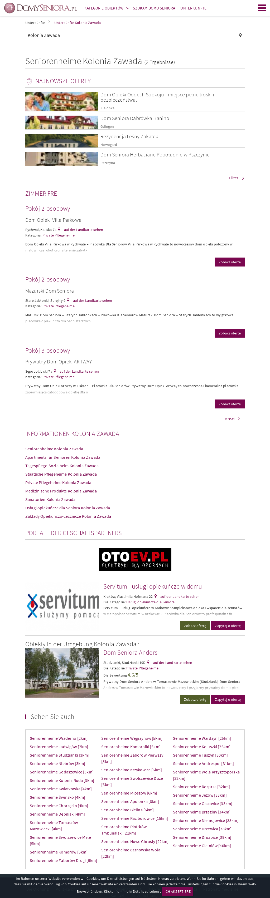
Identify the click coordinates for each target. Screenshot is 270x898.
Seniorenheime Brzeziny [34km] (202, 812)
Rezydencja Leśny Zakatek (129, 136)
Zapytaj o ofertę (228, 625)
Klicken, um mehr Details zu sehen (132, 891)
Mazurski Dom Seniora (49, 290)
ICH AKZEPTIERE (178, 891)
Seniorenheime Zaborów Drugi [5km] (63, 860)
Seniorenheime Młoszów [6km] (129, 793)
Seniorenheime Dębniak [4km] (57, 814)
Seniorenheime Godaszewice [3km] (62, 771)
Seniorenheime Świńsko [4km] (57, 797)
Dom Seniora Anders (130, 652)
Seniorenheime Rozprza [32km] (201, 786)
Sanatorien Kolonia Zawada (50, 499)
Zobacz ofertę (230, 262)
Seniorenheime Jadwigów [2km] (59, 746)
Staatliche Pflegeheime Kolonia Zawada (61, 474)
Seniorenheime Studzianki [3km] (59, 755)
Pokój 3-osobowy (47, 350)
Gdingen (107, 126)
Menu (262, 8)
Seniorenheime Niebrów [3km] (57, 763)
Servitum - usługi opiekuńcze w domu (152, 586)
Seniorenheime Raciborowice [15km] (134, 818)
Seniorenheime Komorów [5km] (59, 852)
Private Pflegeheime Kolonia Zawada (58, 482)
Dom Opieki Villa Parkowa (53, 219)
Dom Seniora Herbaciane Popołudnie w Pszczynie (155, 154)
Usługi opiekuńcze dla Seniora (150, 602)
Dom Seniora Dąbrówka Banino (134, 118)
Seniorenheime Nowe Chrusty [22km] (134, 841)
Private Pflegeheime (58, 235)
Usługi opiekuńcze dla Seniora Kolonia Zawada (67, 507)
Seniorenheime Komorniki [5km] (131, 746)
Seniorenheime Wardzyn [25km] (202, 738)
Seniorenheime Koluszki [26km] (202, 746)
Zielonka (107, 108)
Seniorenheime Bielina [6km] (127, 809)
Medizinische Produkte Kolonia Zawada (61, 491)
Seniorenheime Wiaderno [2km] (59, 738)
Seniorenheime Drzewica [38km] (202, 828)
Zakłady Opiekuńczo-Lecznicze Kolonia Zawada (68, 516)
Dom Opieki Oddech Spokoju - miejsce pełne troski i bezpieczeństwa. (157, 97)
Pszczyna (107, 163)
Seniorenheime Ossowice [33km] (203, 803)
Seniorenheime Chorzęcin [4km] (59, 805)
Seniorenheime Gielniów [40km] (202, 845)
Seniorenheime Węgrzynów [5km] (131, 738)
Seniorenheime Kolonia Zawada (54, 448)
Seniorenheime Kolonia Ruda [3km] (62, 780)
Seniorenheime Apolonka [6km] (130, 801)
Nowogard (108, 144)
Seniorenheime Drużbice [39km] (202, 837)
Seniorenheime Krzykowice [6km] (131, 769)
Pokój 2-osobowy (47, 208)
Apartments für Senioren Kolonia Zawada (62, 457)
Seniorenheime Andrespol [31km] (203, 763)
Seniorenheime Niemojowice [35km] (206, 820)
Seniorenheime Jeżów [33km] (200, 795)
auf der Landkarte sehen (83, 229)
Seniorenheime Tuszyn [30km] (200, 755)
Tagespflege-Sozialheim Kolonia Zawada (62, 465)
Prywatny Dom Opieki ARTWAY (58, 361)
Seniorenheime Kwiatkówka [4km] (61, 788)
